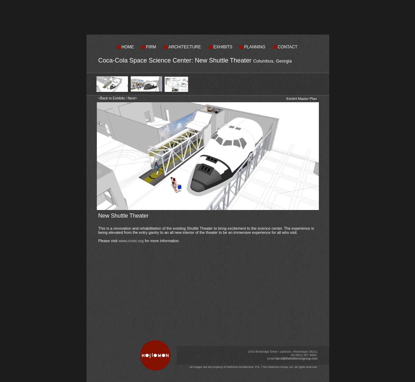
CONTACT (287, 47)
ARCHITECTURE (184, 47)
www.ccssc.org (131, 241)
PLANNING (254, 47)
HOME (127, 47)
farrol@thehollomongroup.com (296, 358)
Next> (132, 98)
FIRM (151, 47)
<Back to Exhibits (111, 98)
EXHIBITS (222, 47)
